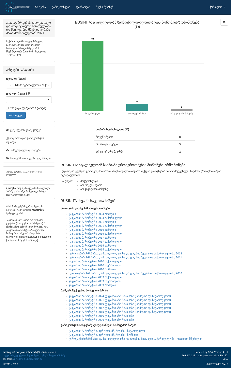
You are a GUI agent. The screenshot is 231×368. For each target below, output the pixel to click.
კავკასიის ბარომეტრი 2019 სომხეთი (92, 229)
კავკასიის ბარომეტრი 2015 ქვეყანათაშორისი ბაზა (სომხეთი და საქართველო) (120, 311)
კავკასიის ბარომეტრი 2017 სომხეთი (92, 237)
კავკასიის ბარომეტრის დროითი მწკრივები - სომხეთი (103, 334)
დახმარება (83, 7)
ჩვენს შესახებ (104, 7)
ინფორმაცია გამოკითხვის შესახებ (25, 140)
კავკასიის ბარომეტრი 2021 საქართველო (96, 225)
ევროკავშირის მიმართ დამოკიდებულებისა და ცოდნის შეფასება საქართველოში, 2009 (125, 273)
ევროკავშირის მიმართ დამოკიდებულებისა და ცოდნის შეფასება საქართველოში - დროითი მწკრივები (135, 338)
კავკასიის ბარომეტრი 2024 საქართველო (96, 217)
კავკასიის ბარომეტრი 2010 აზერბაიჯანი (95, 265)
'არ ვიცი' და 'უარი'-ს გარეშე (26, 108)
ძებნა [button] (40, 7)
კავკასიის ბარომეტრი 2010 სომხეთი (92, 269)
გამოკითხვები (61, 7)
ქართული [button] (217, 7)
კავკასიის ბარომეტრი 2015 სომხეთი (92, 245)
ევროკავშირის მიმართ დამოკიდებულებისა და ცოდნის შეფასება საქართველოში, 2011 (125, 257)
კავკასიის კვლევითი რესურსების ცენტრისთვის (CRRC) (34, 355)
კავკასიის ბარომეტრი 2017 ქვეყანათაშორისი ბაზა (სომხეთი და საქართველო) (120, 307)
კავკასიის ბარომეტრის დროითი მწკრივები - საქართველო (107, 330)
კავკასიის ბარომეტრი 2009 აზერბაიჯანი (95, 281)
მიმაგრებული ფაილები (23, 150)
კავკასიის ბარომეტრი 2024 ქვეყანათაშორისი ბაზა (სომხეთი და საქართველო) (120, 296)
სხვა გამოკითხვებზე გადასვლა (28, 158)
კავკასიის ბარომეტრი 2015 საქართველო (96, 249)
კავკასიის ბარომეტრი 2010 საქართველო (96, 261)
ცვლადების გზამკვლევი (23, 130)
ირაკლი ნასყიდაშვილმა (28, 359)
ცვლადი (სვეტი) (16, 93)
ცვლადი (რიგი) (16, 78)
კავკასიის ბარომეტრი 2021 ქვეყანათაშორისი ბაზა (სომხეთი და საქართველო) (120, 300)
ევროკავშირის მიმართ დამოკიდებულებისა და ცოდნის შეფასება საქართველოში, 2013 (125, 253)
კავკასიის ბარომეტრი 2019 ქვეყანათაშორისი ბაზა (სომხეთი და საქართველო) (120, 303)
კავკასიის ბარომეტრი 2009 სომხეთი (92, 285)
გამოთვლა (16, 115)
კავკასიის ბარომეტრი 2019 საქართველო (96, 233)
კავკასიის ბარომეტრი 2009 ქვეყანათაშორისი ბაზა (101, 319)
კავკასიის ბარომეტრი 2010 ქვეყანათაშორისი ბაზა (101, 315)
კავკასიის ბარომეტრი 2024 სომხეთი (92, 213)
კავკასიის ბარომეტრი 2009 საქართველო (96, 277)
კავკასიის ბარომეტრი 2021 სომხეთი (92, 221)
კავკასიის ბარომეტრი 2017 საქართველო (96, 241)
